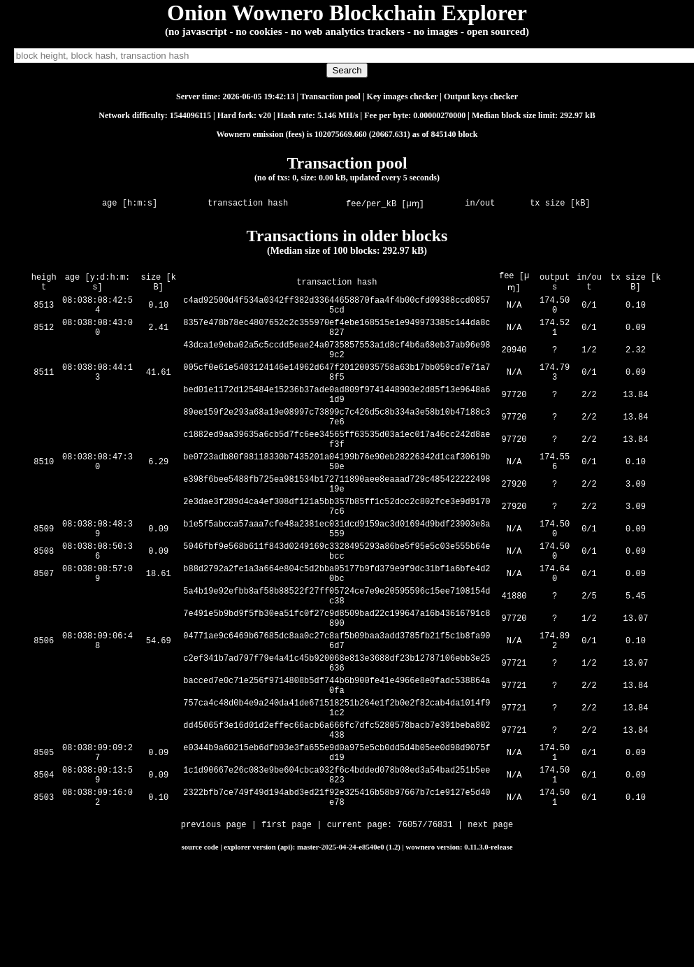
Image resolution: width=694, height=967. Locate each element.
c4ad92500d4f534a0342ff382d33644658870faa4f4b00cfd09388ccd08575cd (338, 310)
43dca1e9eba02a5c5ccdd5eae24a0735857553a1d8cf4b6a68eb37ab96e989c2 (338, 363)
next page (490, 925)
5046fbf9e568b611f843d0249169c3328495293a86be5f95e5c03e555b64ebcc (338, 602)
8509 (44, 576)
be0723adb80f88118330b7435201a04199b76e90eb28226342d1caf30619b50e (338, 496)
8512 (44, 337)
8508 (44, 602)
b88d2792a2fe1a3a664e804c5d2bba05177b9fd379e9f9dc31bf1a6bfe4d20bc (338, 628)
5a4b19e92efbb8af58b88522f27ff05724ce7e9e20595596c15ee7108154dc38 (338, 655)
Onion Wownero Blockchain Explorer (347, 12)
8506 (44, 709)
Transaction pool (331, 96)
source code (200, 945)
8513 (44, 310)
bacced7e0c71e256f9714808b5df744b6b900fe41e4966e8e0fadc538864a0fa (338, 761)
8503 (44, 895)
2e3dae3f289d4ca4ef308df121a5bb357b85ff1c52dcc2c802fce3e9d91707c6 (338, 549)
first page (286, 925)
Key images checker (402, 96)
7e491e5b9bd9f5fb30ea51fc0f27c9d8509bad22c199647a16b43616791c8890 (338, 682)
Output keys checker (481, 96)
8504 (44, 868)
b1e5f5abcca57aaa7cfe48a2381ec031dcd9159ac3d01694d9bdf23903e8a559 (338, 575)
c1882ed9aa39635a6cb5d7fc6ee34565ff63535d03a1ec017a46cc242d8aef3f (338, 469)
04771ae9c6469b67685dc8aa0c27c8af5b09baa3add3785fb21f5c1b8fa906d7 (338, 708)
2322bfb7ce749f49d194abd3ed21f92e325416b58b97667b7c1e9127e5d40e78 (338, 894)
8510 (44, 496)
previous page (214, 925)
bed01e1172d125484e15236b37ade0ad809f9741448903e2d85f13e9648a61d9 (338, 416)
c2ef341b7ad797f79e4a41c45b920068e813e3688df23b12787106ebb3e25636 (338, 735)
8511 (44, 390)
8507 (44, 629)
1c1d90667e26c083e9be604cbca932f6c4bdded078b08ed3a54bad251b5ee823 (338, 868)
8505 (44, 841)
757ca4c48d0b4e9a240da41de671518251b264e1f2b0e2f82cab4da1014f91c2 (338, 788)
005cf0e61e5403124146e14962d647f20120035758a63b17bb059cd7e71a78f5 (338, 389)
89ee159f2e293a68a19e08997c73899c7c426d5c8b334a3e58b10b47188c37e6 (338, 442)
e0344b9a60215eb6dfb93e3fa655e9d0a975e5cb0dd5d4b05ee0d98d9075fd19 (338, 841)
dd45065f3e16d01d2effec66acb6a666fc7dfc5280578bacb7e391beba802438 (338, 814)
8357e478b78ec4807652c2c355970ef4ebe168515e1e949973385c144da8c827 (338, 336)
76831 (440, 925)
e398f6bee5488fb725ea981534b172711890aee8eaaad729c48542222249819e (338, 522)
